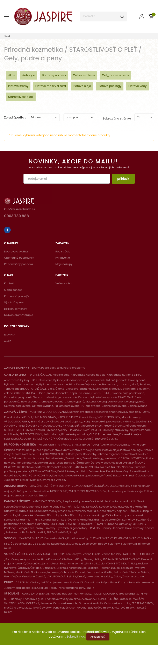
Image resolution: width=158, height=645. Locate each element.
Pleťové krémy (18, 86)
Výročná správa (14, 302)
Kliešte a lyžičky (72, 559)
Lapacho (124, 384)
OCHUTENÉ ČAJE (35, 389)
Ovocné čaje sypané (17, 397)
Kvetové (140, 568)
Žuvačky (141, 421)
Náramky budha (58, 515)
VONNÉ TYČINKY (116, 563)
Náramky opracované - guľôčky (91, 515)
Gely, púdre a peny (115, 75)
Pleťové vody (137, 86)
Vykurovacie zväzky (99, 576)
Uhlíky (97, 559)
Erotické (93, 568)
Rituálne (134, 572)
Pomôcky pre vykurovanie (22, 559)
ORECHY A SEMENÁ (68, 426)
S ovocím (143, 389)
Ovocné (80, 572)
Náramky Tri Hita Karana (34, 520)
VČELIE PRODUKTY (109, 417)
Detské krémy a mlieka (72, 471)
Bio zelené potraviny (74, 434)
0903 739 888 (16, 216)
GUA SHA (126, 599)
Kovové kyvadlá (109, 507)
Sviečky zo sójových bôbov (89, 544)
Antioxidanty (51, 434)
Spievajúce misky (99, 608)
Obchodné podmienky (19, 258)
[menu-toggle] (6, 16)
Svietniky (114, 544)
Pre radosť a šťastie (100, 572)
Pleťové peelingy (110, 86)
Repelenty (12, 480)
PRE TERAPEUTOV (142, 603)
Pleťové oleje (82, 86)
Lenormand (13, 588)
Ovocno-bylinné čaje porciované (55, 397)
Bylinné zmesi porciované (21, 384)
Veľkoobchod (64, 283)
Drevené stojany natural (42, 563)
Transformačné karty (71, 588)
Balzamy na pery (54, 75)
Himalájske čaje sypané (85, 384)
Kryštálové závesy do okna (62, 599)
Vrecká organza (128, 594)
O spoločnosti (13, 290)
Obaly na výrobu (59, 445)
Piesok (88, 559)
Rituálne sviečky (77, 538)
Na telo (116, 467)
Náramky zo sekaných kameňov (113, 520)
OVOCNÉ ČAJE (101, 393)
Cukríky (78, 439)
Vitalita (34, 582)
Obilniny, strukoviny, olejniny (121, 430)
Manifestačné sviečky (55, 544)
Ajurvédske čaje (58, 375)
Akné (11, 75)
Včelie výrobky (56, 480)
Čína (42, 393)
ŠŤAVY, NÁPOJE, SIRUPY (63, 417)
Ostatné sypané (42, 406)
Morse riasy (134, 412)
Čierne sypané (74, 401)
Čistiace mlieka (84, 75)
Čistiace (35, 568)
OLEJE (93, 434)
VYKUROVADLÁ (56, 576)
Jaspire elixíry (71, 501)
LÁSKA (21, 603)
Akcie (7, 341)
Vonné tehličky (111, 554)
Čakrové (23, 568)
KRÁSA (114, 599)
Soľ (30, 417)
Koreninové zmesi (81, 412)
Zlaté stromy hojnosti (113, 511)
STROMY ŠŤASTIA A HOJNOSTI (23, 511)
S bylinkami (128, 389)
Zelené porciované (114, 406)
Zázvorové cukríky (106, 439)
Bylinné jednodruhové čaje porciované (79, 380)
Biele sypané (29, 401)
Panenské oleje (108, 434)
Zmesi (42, 495)
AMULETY (98, 594)
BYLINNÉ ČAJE (38, 375)
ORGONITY (139, 524)
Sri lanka (84, 393)
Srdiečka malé (14, 532)
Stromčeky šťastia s (85, 511)
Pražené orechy (114, 426)
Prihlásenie (62, 258)
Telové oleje (73, 458)
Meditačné (22, 572)
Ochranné (67, 572)
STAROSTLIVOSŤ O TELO (52, 454)
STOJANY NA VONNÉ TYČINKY (121, 559)
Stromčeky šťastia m (57, 511)
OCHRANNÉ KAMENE (63, 524)
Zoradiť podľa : (15, 117)
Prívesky (50, 528)
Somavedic (78, 608)
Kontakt (9, 283)
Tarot (52, 588)
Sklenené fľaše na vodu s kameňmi (51, 507)
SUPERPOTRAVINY (31, 434)
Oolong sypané (134, 401)
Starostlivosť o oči (21, 97)
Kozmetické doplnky (65, 475)
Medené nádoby (61, 594)
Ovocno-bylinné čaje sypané (97, 397)
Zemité (40, 576)
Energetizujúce (77, 568)
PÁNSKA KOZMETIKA (86, 467)
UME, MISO (40, 417)
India (51, 393)
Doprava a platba (16, 251)
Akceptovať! (98, 636)
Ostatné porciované (17, 406)
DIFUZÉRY (35, 486)
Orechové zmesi (91, 426)
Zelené (8, 393)
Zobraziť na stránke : (117, 118)
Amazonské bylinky (16, 380)
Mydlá (43, 445)
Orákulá (42, 588)
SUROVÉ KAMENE (57, 532)
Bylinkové (10, 568)
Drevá (81, 576)
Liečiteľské (29, 588)
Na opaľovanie (90, 475)
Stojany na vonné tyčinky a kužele (82, 563)
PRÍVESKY (94, 528)
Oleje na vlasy (66, 463)
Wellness (110, 458)
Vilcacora (17, 389)
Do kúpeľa (75, 454)
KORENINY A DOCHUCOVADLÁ (49, 412)
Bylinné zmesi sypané (53, 384)
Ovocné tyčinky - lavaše (63, 430)
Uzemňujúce (12, 576)
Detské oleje (97, 471)
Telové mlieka (55, 458)
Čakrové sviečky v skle (25, 544)
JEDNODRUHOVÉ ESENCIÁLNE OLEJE (94, 486)
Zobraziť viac (76, 636)
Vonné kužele (92, 554)
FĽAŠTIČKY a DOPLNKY (56, 486)
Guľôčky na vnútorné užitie (31, 491)
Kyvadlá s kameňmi (134, 507)
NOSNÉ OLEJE (58, 491)
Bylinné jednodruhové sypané (125, 380)
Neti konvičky (82, 594)
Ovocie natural (35, 430)
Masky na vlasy (45, 463)
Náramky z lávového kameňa (71, 520)
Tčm (7, 389)
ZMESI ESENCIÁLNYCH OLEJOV (88, 491)
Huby (87, 421)
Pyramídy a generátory (72, 528)
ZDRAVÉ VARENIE (90, 430)
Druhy (36, 368)
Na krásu (53, 572)
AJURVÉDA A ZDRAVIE (35, 594)
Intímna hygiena (109, 454)
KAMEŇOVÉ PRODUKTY (47, 501)
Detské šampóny (117, 471)
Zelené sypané (137, 406)
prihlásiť (123, 179)
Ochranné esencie (65, 603)
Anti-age (28, 75)
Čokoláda (64, 439)
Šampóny (83, 463)
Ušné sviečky (61, 608)
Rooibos (145, 384)
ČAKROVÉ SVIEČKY (31, 538)
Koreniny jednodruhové (109, 412)
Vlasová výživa (121, 463)
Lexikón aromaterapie (18, 315)
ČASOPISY (22, 582)
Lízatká (88, 439)
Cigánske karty (90, 582)
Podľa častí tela (51, 368)
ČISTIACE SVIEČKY (101, 538)
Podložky (10, 528)
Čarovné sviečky (55, 538)
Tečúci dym (73, 554)
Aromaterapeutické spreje (125, 491)
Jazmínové (87, 389)
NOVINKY (10, 335)
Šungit (80, 507)
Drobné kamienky (119, 524)
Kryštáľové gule (33, 599)
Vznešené (28, 576)
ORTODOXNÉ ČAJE (26, 393)
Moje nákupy (63, 264)
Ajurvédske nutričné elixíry (124, 375)
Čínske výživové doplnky (66, 421)
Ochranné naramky (117, 603)
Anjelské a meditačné (64, 582)
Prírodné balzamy (113, 475)
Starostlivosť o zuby (33, 480)
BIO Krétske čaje (41, 380)
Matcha (91, 401)
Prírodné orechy (135, 426)
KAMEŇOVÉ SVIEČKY (127, 538)
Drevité (61, 568)
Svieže (145, 572)
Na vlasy (127, 467)
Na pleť (105, 467)
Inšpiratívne (109, 582)
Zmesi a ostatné (133, 576)
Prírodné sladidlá (15, 417)
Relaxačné (121, 572)
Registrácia (62, 251)
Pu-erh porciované (67, 406)
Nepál (74, 393)
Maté (135, 384)
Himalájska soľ (51, 559)
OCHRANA (32, 603)
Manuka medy (131, 417)
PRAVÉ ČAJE (126, 397)
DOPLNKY (59, 554)
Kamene (46, 603)
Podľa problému (74, 368)
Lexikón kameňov (15, 309)
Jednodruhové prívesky (128, 528)
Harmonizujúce (110, 568)
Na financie (38, 572)
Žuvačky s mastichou (40, 426)
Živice (117, 576)
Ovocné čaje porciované (128, 393)
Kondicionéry (25, 463)
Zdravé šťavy (87, 417)
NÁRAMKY (135, 511)
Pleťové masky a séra (50, 86)
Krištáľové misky (123, 608)
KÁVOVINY (24, 439)
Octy (146, 412)
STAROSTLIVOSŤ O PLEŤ (86, 445)
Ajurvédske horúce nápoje (88, 375)
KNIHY (90, 588)
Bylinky (71, 576)
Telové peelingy (92, 458)
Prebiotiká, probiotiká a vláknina (113, 421)
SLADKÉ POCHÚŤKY (45, 439)
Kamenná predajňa (17, 296)
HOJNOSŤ (102, 599)
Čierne (60, 389)
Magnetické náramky (31, 515)
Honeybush (109, 384)
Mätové (114, 389)
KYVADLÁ (92, 507)
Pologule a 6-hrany (30, 528)
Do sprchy (89, 454)
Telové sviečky (42, 608)
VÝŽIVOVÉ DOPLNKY (16, 421)
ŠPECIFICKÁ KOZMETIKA (36, 475)
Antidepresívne (138, 563)
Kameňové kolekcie (95, 501)
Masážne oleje (13, 608)
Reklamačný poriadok (18, 264)
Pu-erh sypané (91, 406)
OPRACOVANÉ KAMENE (92, 524)
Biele (51, 389)
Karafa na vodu (119, 501)
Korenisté (101, 389)
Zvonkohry (88, 599)
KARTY (45, 582)
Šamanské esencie (59, 467)
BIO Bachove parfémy (31, 467)
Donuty (106, 528)
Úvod (7, 36)
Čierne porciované (51, 401)
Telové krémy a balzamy (28, 458)
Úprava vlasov (100, 463)
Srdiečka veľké (35, 532)
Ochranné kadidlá (91, 603)
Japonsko (61, 393)
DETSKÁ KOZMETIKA (43, 471)
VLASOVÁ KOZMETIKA (131, 458)
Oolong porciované (110, 401)
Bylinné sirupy (39, 421)
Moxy (27, 608)
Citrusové (72, 389)
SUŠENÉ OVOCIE (14, 430)
